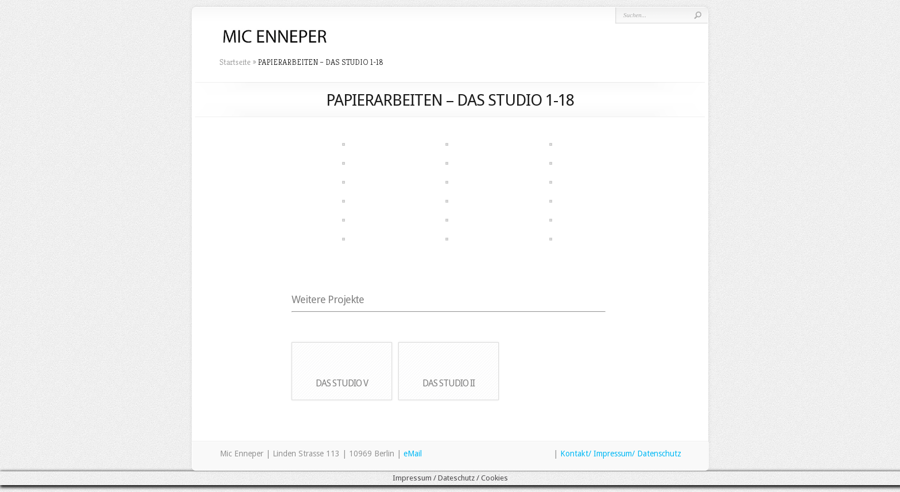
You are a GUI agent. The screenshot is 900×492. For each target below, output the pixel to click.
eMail (413, 453)
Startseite (235, 62)
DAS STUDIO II (448, 383)
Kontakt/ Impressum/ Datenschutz (620, 453)
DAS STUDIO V (342, 383)
